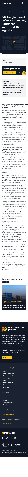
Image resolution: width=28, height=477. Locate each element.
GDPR (4, 371)
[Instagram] (11, 438)
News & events (7, 405)
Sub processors (7, 387)
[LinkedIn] (15, 438)
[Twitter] (7, 438)
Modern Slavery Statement (10, 376)
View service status (8, 414)
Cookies (5, 385)
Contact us (6, 400)
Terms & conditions (8, 382)
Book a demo (6, 358)
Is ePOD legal (6, 378)
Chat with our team (9, 72)
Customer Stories (9, 10)
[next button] (8, 314)
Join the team (7, 423)
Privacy (5, 380)
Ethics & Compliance (8, 373)
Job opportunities (7, 402)
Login (4, 396)
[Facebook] (2, 438)
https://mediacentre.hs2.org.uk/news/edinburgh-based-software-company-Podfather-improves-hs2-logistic (15, 105)
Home (3, 10)
